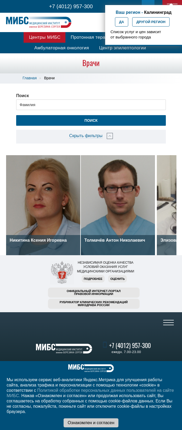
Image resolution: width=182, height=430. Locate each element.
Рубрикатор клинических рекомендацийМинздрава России (94, 304)
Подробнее (93, 278)
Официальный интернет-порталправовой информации (94, 292)
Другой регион (151, 22)
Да (121, 22)
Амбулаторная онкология (61, 47)
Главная (30, 78)
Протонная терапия (92, 37)
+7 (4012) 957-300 (71, 6)
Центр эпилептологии (122, 47)
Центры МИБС (44, 37)
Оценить (117, 278)
